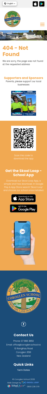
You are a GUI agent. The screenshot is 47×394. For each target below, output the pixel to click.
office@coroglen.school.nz (27, 344)
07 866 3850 (27, 340)
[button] (9, 3)
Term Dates (23, 370)
